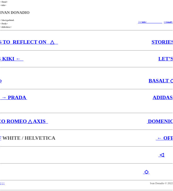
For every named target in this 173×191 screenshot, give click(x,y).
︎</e (166, 22)
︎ (3, 183)
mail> (170, 22)
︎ (0, 183)
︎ (2, 183)
